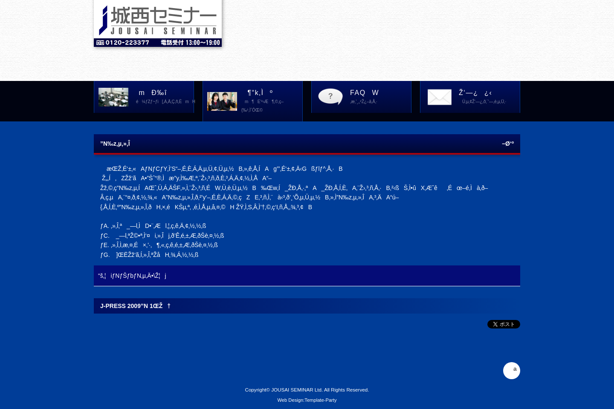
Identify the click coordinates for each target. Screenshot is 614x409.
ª (511, 370)
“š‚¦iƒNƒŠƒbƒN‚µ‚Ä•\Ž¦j (132, 275)
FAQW (380, 97)
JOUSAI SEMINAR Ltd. (297, 389)
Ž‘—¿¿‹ (489, 97)
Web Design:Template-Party (306, 400)
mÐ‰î (163, 97)
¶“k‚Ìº (271, 102)
